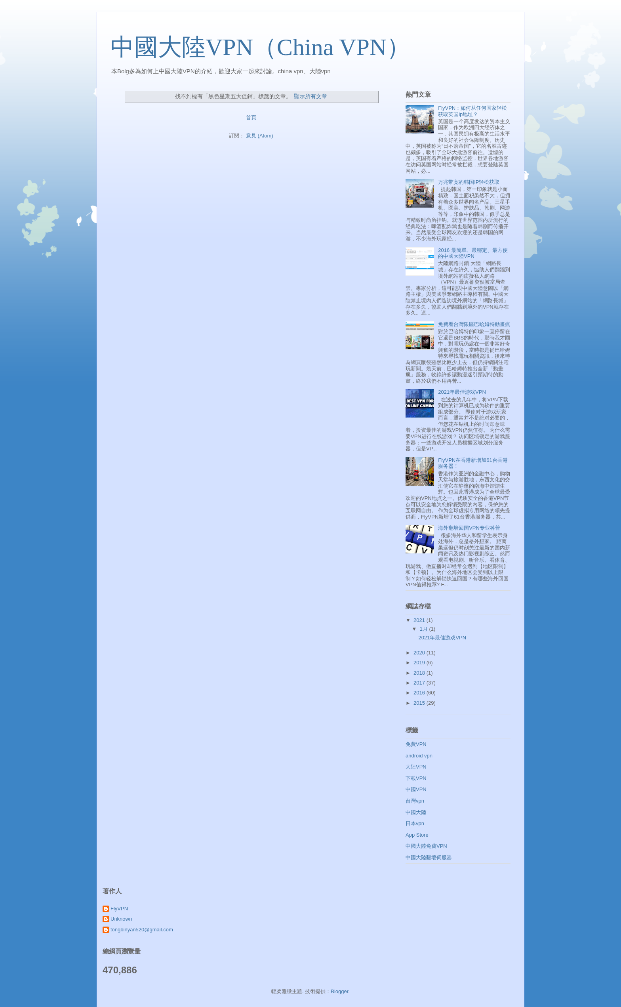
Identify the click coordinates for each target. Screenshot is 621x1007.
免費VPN (416, 744)
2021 (420, 620)
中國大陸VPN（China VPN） (260, 47)
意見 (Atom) (259, 136)
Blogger (339, 991)
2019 (420, 663)
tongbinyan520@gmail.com (141, 930)
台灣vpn (415, 801)
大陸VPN (416, 767)
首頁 (251, 117)
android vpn (419, 756)
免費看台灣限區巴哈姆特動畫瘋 (474, 324)
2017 (420, 683)
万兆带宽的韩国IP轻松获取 (468, 182)
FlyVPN (119, 909)
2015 (420, 703)
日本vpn (415, 823)
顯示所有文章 (310, 96)
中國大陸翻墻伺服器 (429, 857)
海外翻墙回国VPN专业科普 (469, 528)
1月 (424, 629)
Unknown (121, 919)
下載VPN (416, 778)
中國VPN (416, 789)
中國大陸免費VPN (426, 846)
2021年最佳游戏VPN (462, 392)
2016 (420, 693)
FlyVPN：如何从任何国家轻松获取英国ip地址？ (472, 111)
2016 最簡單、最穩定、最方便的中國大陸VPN (473, 253)
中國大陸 (416, 812)
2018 (420, 673)
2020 (420, 653)
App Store (417, 835)
